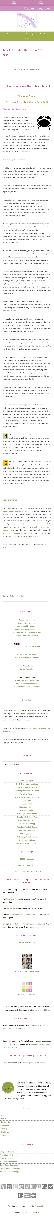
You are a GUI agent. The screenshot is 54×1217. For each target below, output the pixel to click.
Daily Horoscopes (7, 1158)
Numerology (27, 700)
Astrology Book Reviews (27, 837)
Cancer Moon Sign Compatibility (27, 683)
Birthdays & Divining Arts (27, 817)
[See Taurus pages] (9, 1191)
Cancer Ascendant (27, 669)
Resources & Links (27, 840)
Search (3, 1135)
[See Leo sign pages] (27, 1191)
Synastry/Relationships (27, 820)
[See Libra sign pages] (38, 1191)
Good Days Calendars (9, 1165)
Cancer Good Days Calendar (27, 635)
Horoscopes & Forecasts (27, 787)
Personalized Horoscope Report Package (22, 914)
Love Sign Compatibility (27, 814)
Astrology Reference (27, 830)
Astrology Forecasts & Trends (27, 791)
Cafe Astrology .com (27, 20)
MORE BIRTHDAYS (27, 69)
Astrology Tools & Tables (27, 827)
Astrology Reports (27, 781)
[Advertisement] (27, 573)
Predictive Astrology (27, 824)
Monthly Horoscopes (8, 1162)
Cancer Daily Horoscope (27, 623)
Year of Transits (12, 908)
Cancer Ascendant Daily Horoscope (27, 632)
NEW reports (20, 924)
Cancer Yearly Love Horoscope (27, 629)
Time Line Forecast (14, 899)
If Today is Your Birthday (17, 596)
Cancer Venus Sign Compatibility (27, 686)
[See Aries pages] (3, 1191)
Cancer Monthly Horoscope (27, 626)
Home (3, 1115)
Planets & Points (27, 810)
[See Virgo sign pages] (33, 1191)
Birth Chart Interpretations (27, 784)
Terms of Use (6, 1125)
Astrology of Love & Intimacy (27, 797)
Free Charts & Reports (9, 1155)
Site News (5, 1132)
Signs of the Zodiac (27, 807)
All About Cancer (27, 666)
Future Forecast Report (31, 646)
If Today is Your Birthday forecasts (27, 871)
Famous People (27, 804)
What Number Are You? (27, 994)
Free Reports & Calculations (27, 843)
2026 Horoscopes (27, 859)
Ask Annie (27, 801)
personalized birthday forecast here (17, 533)
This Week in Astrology (9, 1172)
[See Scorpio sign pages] (44, 1191)
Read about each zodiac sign (27, 971)
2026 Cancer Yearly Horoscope (27, 658)
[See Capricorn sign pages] (21, 1200)
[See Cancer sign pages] (21, 1191)
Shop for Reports (7, 1152)
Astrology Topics (27, 834)
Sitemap (4, 1129)
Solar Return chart (29, 714)
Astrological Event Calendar (34, 1063)
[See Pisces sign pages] (33, 1200)
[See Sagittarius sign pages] (51, 1191)
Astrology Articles (27, 794)
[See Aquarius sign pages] (27, 1200)
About (3, 1119)
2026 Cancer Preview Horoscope (27, 655)
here (48, 1010)
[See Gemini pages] (15, 1191)
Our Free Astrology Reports (27, 865)
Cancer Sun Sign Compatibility (27, 680)
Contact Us (5, 1122)
